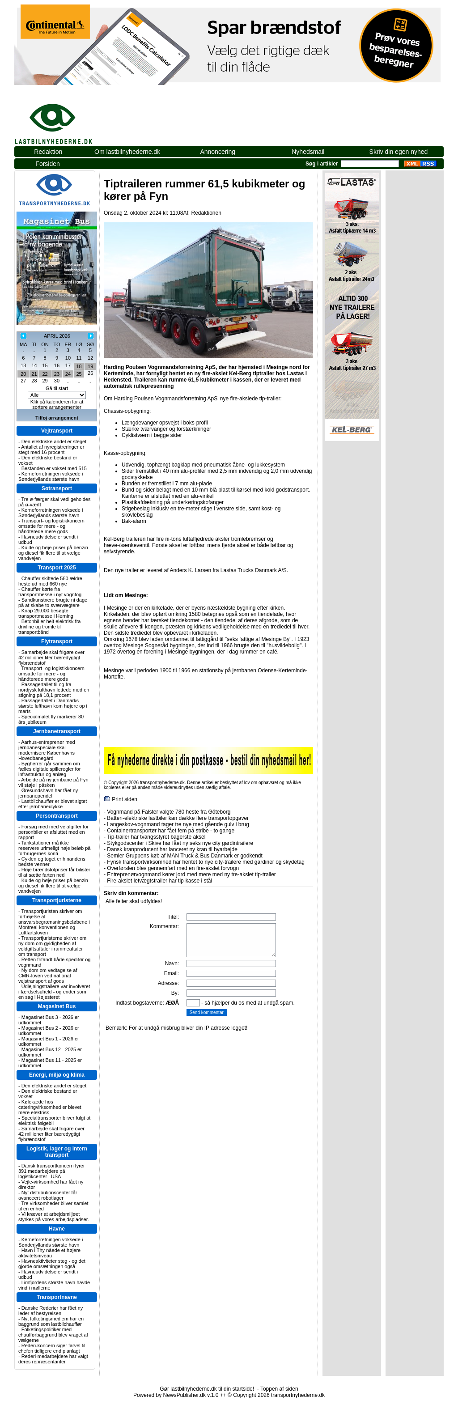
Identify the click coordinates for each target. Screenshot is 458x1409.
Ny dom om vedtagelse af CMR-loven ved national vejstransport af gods (47, 976)
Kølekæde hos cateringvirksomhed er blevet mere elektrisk (49, 1107)
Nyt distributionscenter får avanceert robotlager (47, 1195)
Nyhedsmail (308, 151)
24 (68, 374)
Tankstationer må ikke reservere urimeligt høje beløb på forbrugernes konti (54, 848)
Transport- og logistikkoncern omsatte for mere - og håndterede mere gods (51, 526)
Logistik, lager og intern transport (56, 1152)
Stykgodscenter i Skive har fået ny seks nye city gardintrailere (180, 843)
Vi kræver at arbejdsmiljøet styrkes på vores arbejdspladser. (53, 1216)
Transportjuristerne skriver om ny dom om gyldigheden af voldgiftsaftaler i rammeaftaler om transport (52, 946)
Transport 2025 (57, 567)
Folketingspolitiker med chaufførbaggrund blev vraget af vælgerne (53, 1335)
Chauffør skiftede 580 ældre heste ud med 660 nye (50, 581)
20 (23, 374)
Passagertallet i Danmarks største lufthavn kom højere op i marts (52, 706)
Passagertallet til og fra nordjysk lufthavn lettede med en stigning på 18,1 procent (53, 690)
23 (56, 374)
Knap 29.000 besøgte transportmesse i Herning (45, 613)
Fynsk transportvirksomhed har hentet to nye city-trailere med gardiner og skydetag (206, 862)
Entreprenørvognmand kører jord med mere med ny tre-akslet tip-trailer (191, 874)
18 (78, 366)
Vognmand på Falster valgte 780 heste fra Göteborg (168, 812)
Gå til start (57, 388)
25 (78, 374)
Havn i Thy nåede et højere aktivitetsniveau (49, 1253)
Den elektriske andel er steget (54, 441)
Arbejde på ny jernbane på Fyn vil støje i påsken (53, 782)
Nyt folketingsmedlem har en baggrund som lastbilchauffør (51, 1321)
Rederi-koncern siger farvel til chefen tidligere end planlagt (51, 1348)
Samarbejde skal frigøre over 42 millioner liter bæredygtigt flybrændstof (51, 657)
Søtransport (57, 488)
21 (34, 374)
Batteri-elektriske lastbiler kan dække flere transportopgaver (178, 818)
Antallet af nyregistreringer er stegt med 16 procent (51, 449)
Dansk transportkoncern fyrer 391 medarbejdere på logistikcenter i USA (51, 1171)
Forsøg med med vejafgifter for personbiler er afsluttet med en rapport (53, 832)
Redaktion (48, 151)
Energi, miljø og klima (57, 1075)
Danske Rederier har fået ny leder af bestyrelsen (50, 1310)
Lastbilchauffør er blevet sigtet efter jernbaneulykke (52, 803)
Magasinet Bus (57, 1006)
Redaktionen (206, 213)
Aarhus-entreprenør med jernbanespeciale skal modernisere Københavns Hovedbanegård (46, 750)
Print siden (124, 799)
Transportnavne (57, 1297)
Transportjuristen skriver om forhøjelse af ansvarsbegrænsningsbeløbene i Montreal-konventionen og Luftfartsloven (54, 921)
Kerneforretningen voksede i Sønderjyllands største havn (50, 476)
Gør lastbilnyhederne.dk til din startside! (207, 1389)
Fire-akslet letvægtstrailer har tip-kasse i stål (159, 881)
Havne (57, 1229)
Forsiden (47, 163)
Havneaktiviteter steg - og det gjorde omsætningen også (51, 1263)
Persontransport (56, 816)
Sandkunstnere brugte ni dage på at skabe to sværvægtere (52, 602)
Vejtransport (56, 431)
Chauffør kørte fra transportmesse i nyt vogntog (49, 591)
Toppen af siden (279, 1389)
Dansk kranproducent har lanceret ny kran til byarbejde (172, 849)
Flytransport (56, 641)
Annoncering (217, 151)
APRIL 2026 (57, 336)
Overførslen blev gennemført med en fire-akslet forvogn (173, 868)
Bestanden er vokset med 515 (54, 468)
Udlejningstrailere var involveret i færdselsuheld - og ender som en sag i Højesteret (54, 992)
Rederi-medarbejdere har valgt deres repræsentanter (53, 1359)
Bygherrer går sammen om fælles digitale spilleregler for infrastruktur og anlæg (49, 769)
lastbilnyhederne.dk (63, 119)
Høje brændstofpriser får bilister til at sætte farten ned (54, 872)
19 (90, 366)
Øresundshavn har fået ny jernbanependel (48, 793)
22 (44, 374)
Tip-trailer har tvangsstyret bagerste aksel (156, 837)
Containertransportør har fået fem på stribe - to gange (170, 831)
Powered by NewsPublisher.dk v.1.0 (176, 1395)
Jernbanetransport (57, 731)
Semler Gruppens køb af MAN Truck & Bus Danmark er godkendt (184, 856)
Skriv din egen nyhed (398, 151)
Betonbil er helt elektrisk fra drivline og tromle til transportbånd (49, 627)
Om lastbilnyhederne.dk (127, 151)
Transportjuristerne (56, 900)
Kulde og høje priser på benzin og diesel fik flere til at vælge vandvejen (53, 553)
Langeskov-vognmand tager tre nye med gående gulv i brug (178, 824)
